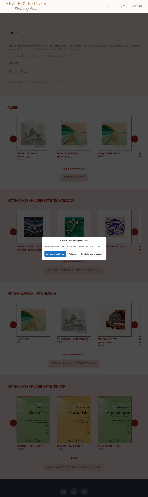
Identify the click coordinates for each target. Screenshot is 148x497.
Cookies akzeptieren (55, 254)
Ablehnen (73, 254)
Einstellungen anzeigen (91, 254)
